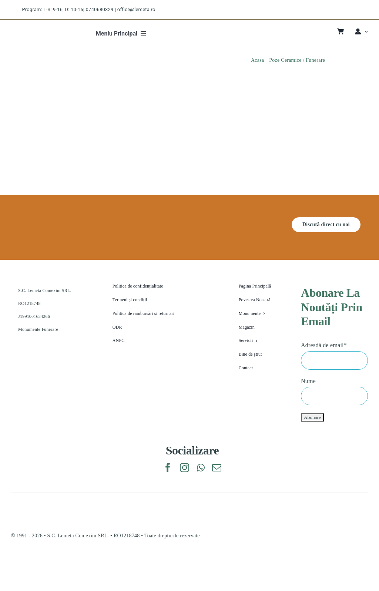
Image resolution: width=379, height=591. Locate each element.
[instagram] (341, 10)
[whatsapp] (201, 467)
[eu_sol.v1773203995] (68, 562)
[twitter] (328, 10)
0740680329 (100, 9)
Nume (308, 381)
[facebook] (315, 10)
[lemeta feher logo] (46, 220)
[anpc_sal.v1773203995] (289, 562)
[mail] (216, 467)
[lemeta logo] (35, 29)
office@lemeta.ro (136, 9)
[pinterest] (354, 10)
